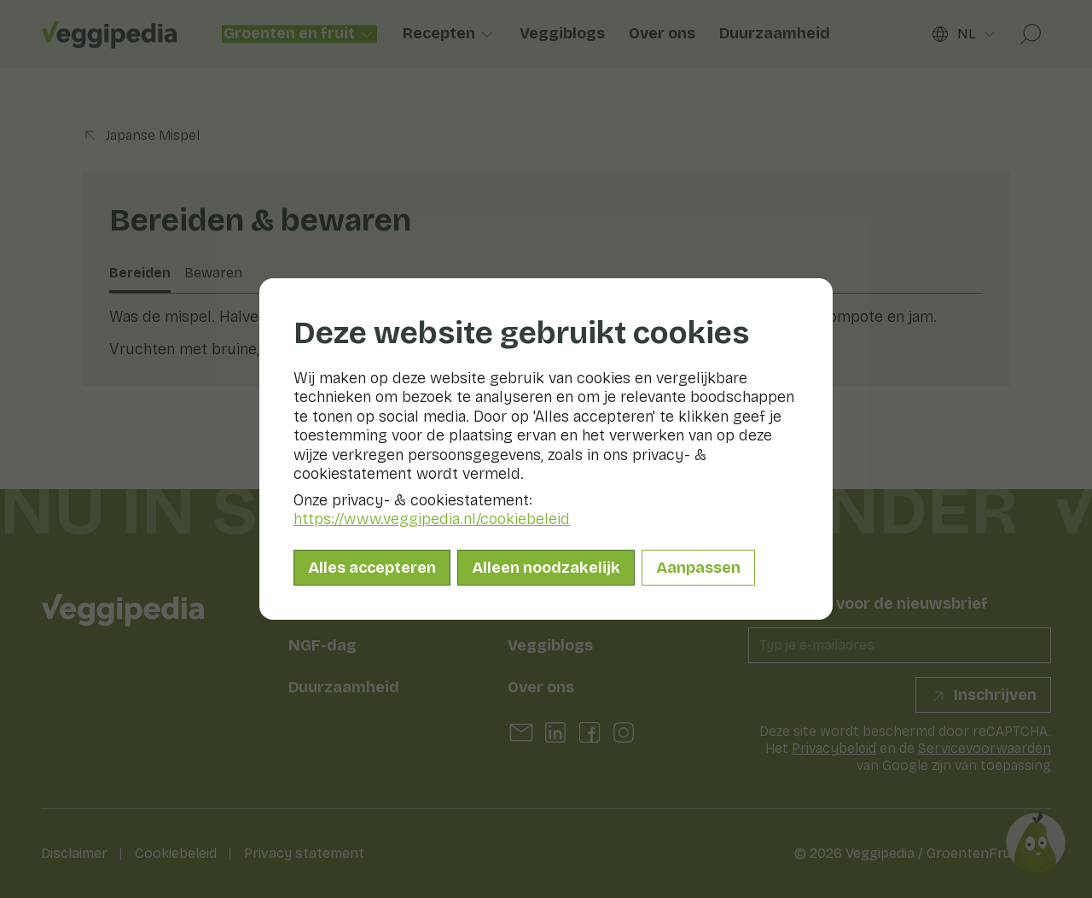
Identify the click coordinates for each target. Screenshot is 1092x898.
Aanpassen (698, 567)
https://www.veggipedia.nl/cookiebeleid (431, 519)
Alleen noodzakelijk (546, 567)
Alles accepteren (372, 567)
